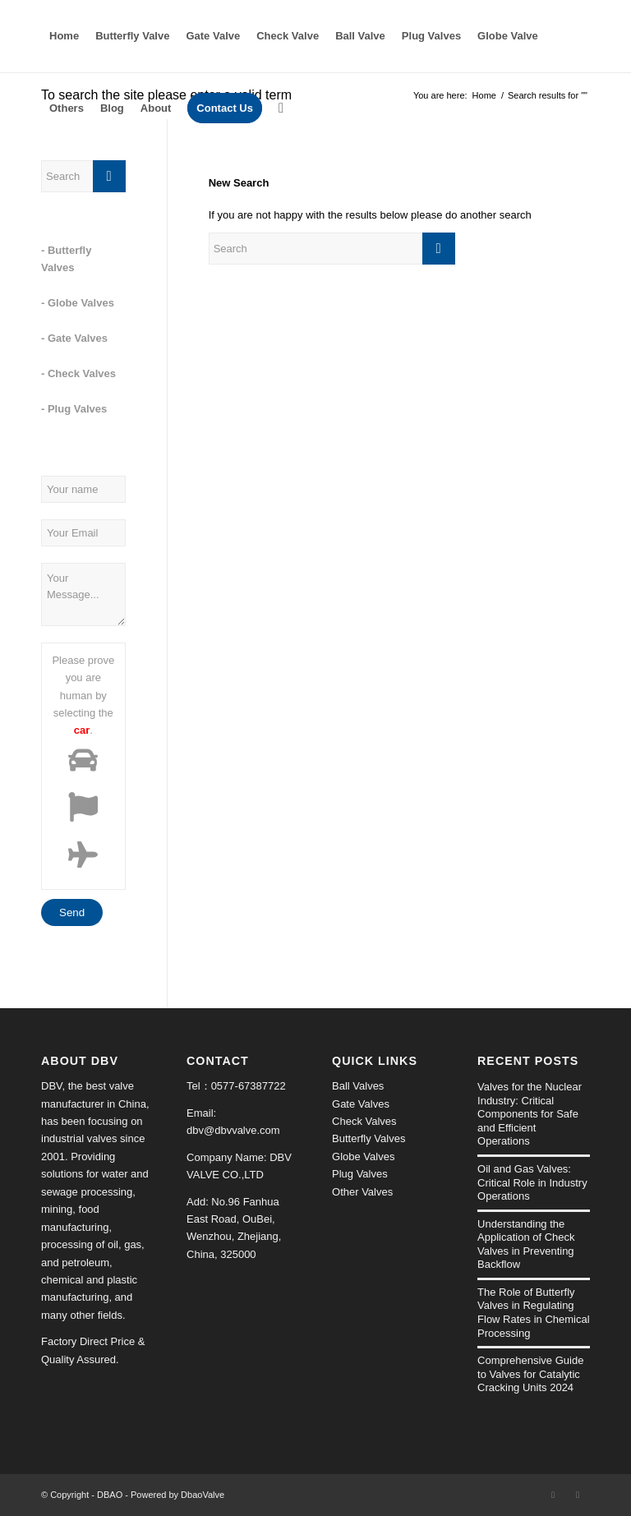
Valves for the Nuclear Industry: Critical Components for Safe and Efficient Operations (529, 1114)
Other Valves (362, 1192)
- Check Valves (78, 373)
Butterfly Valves (368, 1138)
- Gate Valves (74, 338)
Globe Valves (363, 1156)
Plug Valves (360, 1174)
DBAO (109, 1495)
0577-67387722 (248, 1086)
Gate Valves (360, 1104)
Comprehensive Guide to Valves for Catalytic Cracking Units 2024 (530, 1374)
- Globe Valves (77, 303)
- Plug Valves (74, 409)
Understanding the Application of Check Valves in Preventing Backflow (526, 1244)
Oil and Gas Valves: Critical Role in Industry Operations (532, 1182)
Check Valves (364, 1121)
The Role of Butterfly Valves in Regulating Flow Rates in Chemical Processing (533, 1312)
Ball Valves (358, 1086)
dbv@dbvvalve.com (233, 1130)
